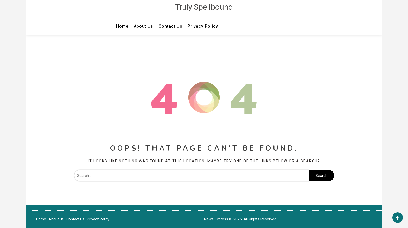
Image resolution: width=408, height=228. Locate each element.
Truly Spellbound (204, 6)
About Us (143, 26)
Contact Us (170, 26)
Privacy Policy (203, 26)
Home (122, 26)
